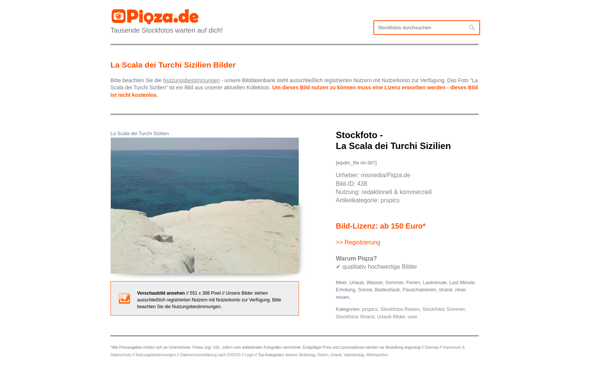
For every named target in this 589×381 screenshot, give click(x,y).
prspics (390, 200)
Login (249, 355)
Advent (291, 355)
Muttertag (307, 355)
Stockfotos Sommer (444, 309)
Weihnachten (377, 355)
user (412, 316)
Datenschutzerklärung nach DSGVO (210, 355)
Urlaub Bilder (391, 316)
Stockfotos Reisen (400, 309)
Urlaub (336, 355)
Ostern (322, 355)
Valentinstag (354, 355)
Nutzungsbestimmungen (156, 355)
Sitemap (432, 347)
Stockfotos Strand (355, 316)
